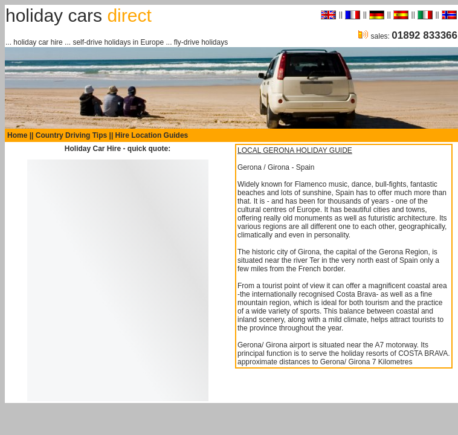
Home (17, 135)
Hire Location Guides (152, 135)
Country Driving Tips (71, 135)
